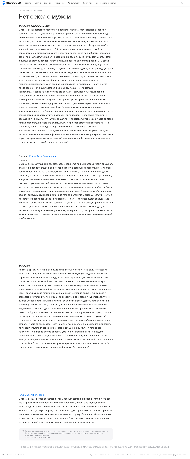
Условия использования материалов (112, 455)
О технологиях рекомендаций (150, 455)
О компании (11, 455)
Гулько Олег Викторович (42, 156)
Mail (3, 455)
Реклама (21, 455)
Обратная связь (132, 455)
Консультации (24, 10)
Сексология (37, 10)
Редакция (93, 455)
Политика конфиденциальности (174, 455)
